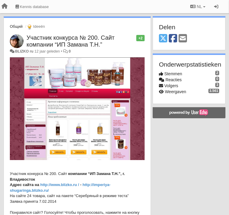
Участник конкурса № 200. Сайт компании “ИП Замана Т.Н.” (70, 41)
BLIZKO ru (24, 51)
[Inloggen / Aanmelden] (216, 6)
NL (197, 6)
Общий (16, 26)
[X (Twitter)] (163, 38)
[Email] (183, 38)
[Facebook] (173, 38)
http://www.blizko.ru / (59, 184)
